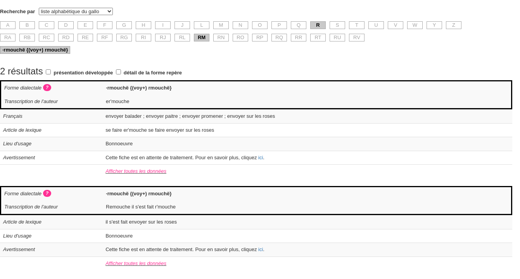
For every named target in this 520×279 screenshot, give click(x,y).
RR (298, 37)
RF (104, 37)
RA (7, 37)
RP (259, 37)
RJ (163, 37)
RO (240, 37)
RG (124, 37)
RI (143, 37)
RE (85, 37)
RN (221, 37)
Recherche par (17, 11)
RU (337, 37)
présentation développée (83, 73)
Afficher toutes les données (135, 171)
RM (202, 37)
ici (260, 157)
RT (317, 37)
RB (27, 37)
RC (46, 37)
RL (182, 37)
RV (356, 37)
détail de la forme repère (153, 73)
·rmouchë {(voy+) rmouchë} (35, 50)
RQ (279, 37)
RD (66, 37)
